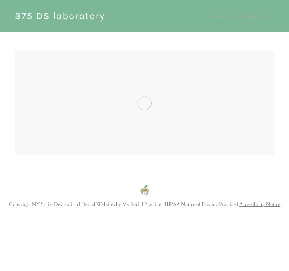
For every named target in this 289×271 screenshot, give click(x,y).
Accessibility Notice (259, 204)
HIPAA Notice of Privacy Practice (200, 204)
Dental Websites (98, 204)
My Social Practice (141, 204)
